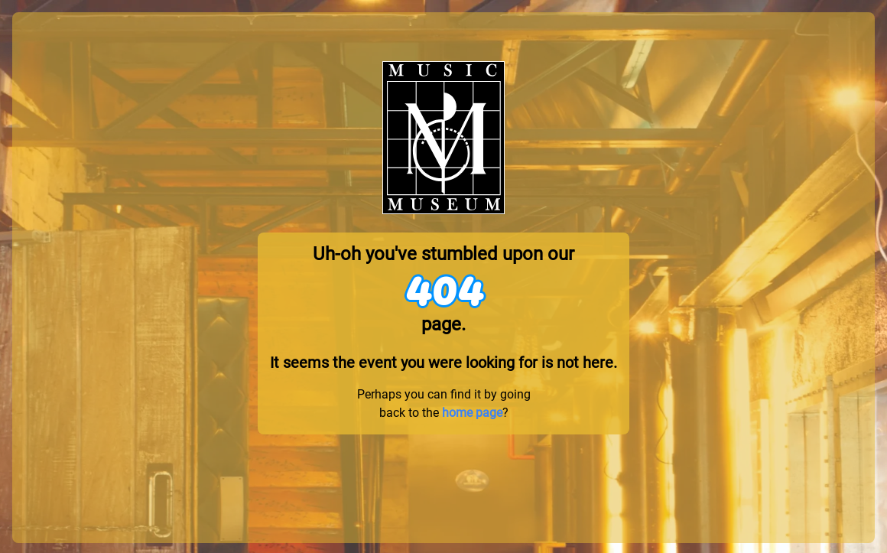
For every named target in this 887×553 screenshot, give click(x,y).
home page (472, 412)
